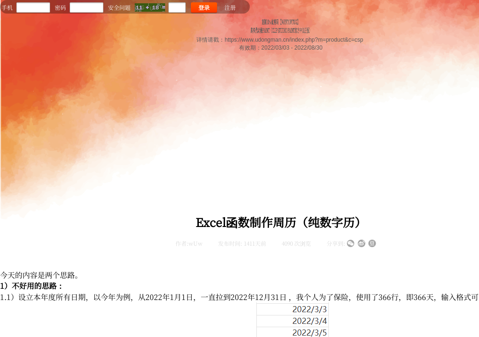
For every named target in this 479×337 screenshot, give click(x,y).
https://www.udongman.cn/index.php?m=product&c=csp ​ (295, 40)
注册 (230, 7)
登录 (204, 7)
